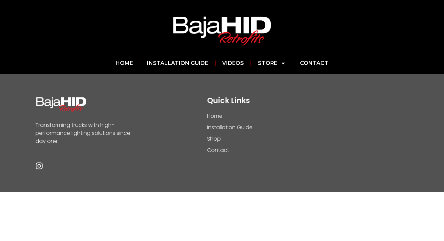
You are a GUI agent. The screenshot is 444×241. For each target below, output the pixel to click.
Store (272, 63)
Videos (233, 63)
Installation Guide (177, 63)
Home (124, 63)
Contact (314, 63)
